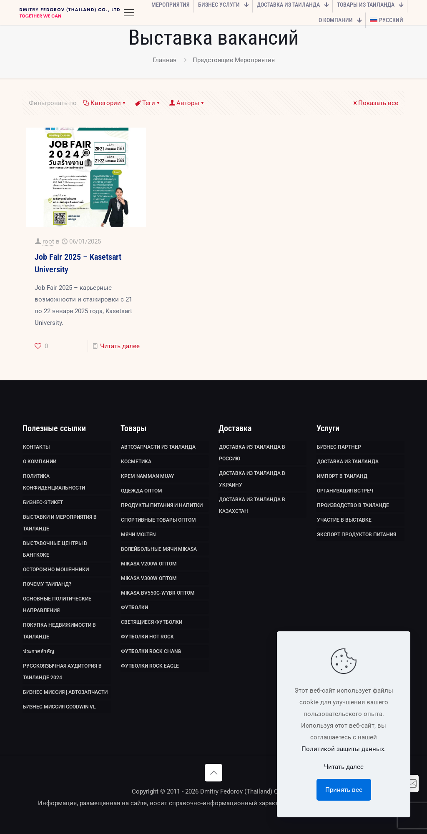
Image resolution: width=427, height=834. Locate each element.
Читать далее (120, 346)
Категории (105, 103)
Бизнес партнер (339, 447)
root (48, 241)
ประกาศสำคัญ (38, 651)
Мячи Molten (138, 535)
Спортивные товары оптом (158, 520)
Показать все (375, 103)
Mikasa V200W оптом (149, 564)
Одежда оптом (141, 491)
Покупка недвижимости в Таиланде (59, 631)
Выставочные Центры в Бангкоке (55, 549)
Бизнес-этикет (43, 502)
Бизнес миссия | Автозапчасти (65, 692)
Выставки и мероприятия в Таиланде (60, 523)
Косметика (136, 462)
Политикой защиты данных (342, 749)
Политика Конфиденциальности (54, 482)
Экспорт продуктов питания (356, 535)
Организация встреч (345, 491)
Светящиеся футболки (151, 622)
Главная (164, 60)
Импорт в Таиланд (342, 476)
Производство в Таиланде (353, 505)
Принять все (343, 790)
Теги (148, 103)
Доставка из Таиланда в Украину (252, 479)
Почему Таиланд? (47, 584)
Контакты (36, 447)
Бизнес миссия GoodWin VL (59, 707)
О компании (39, 462)
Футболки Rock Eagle (150, 666)
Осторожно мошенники (56, 570)
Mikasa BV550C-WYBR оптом (158, 593)
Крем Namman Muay (147, 476)
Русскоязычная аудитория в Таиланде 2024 (62, 672)
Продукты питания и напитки (162, 505)
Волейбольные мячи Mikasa (159, 549)
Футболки (134, 607)
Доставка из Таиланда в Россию (252, 453)
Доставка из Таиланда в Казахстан (252, 505)
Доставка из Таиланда (348, 462)
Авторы (187, 103)
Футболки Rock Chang (151, 651)
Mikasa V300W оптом (149, 578)
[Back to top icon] (213, 772)
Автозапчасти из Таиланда (158, 447)
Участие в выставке (344, 520)
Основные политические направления (57, 604)
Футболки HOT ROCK (147, 637)
